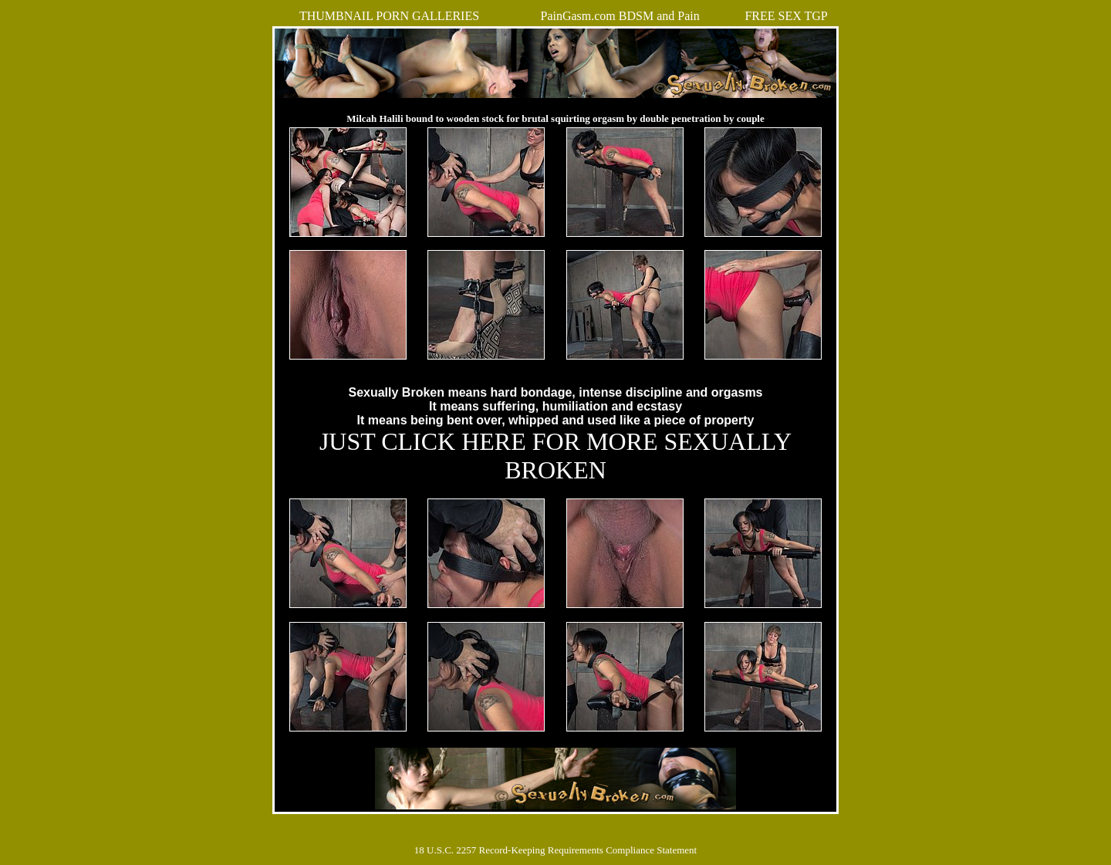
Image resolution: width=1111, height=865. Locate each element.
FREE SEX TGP (786, 15)
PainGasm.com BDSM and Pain (619, 15)
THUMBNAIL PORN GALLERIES (389, 15)
